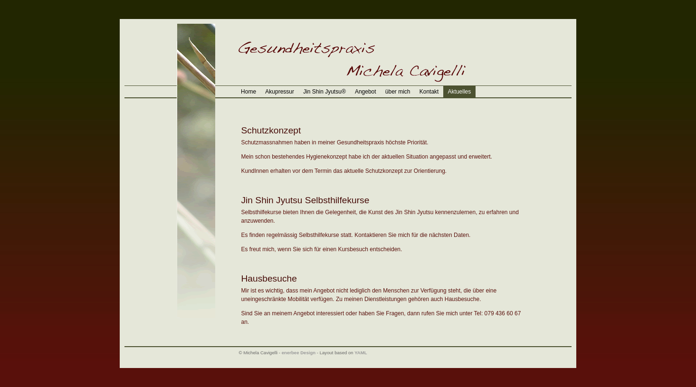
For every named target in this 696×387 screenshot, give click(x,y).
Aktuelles (459, 91)
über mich (397, 91)
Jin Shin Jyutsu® (324, 91)
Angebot (365, 91)
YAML (360, 352)
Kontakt (429, 91)
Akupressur (279, 91)
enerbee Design (298, 352)
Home (248, 91)
